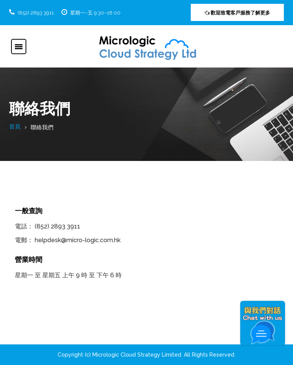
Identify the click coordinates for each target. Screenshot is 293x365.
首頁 (15, 126)
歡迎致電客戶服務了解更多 (237, 13)
